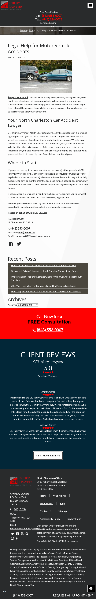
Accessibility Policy (50, 518)
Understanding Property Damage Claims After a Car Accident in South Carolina (46, 278)
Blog (31, 30)
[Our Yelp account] (17, 538)
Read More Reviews (48, 455)
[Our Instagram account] (12, 538)
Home (23, 30)
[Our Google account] (26, 534)
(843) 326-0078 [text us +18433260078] (52, 19)
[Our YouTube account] (22, 534)
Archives (12, 304)
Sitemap (62, 511)
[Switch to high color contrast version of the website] (91, 588)
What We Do (46, 503)
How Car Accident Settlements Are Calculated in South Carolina (43, 265)
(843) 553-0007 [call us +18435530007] (52, 15)
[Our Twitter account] (12, 534)
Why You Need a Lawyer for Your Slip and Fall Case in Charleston (43, 285)
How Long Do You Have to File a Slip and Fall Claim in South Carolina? (46, 291)
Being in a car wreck (18, 97)
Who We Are (59, 495)
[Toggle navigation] (90, 5)
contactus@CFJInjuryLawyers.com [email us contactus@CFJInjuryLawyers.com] (32, 236)
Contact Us (46, 511)
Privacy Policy (74, 518)
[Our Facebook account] (17, 534)
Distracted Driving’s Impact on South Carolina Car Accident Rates (44, 271)
